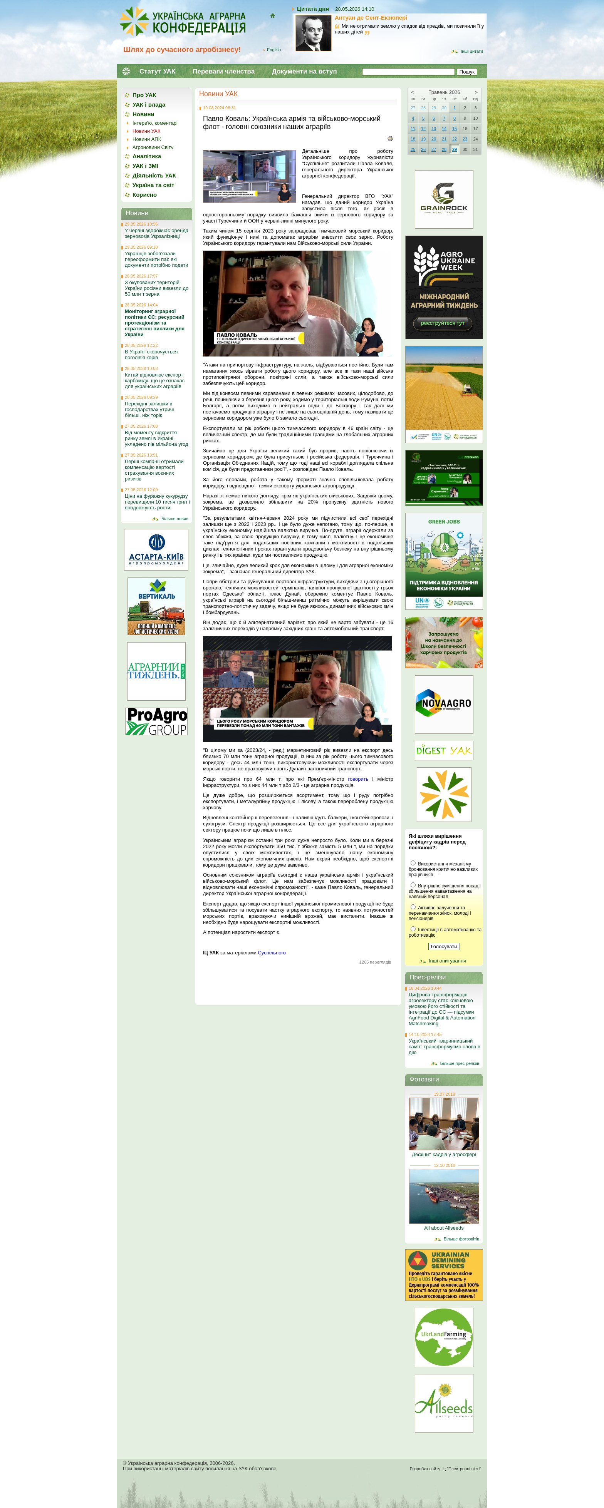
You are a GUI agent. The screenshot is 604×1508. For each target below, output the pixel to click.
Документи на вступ (304, 71)
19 (423, 139)
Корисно (145, 194)
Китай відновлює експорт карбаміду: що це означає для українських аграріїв (155, 380)
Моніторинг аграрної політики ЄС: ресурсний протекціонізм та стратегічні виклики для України (155, 322)
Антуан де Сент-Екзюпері (371, 17)
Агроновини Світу (153, 147)
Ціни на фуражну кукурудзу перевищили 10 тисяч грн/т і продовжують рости (157, 501)
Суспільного (272, 953)
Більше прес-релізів (459, 1063)
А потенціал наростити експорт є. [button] (241, 932)
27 (413, 107)
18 (413, 139)
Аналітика (147, 156)
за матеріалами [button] (244, 953)
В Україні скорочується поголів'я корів (151, 354)
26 (423, 149)
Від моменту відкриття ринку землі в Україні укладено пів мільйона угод (156, 438)
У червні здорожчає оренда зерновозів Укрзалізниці (156, 233)
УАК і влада (149, 104)
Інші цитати (472, 51)
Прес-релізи (427, 977)
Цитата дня (313, 8)
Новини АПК (147, 139)
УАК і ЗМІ (145, 165)
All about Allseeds (444, 1228)
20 (433, 139)
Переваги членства (224, 71)
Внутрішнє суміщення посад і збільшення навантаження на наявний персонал (445, 891)
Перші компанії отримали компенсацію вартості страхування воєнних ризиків (154, 470)
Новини (143, 114)
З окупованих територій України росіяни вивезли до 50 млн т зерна (156, 288)
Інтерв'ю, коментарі (155, 123)
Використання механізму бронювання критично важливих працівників (443, 869)
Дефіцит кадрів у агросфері (444, 1154)
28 (423, 107)
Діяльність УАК (154, 175)
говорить (358, 779)
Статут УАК (157, 71)
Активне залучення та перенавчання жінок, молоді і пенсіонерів (440, 913)
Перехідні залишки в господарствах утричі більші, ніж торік (149, 409)
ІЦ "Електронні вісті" (461, 1468)
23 (465, 139)
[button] (298, 186)
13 (433, 128)
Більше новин (174, 518)
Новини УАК (218, 94)
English (274, 49)
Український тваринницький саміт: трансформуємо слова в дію (444, 1046)
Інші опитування (447, 961)
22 (454, 139)
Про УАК (144, 95)
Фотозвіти (424, 1079)
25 (413, 149)
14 (444, 128)
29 (433, 107)
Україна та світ (153, 185)
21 (444, 139)
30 (444, 107)
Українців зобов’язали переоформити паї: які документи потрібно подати (156, 259)
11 (413, 128)
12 (423, 128)
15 (454, 128)
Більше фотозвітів (461, 1239)
